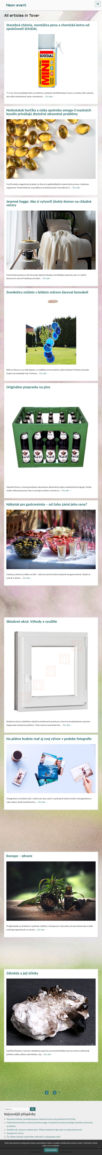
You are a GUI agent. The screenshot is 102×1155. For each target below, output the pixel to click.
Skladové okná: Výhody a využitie (31, 621)
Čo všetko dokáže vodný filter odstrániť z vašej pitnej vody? (34, 1136)
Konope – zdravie (19, 856)
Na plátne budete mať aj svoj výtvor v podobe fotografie (49, 739)
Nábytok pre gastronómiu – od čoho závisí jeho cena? (46, 504)
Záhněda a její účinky (22, 973)
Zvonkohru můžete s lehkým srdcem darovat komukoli (47, 292)
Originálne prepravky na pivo (28, 387)
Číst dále (50, 96)
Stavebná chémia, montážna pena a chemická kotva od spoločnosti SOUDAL (47, 27)
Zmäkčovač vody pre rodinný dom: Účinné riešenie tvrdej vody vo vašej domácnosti (44, 1129)
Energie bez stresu (15, 1133)
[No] (98, 1147)
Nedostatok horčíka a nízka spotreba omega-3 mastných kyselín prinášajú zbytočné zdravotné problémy (48, 112)
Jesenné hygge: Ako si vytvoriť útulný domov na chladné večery (49, 203)
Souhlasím (51, 1150)
